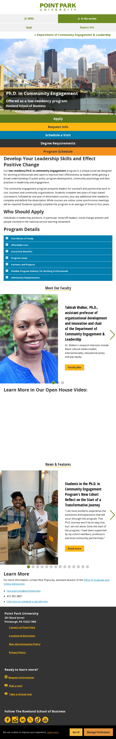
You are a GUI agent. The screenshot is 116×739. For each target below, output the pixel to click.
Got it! (76, 732)
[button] (53, 382)
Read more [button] (74, 548)
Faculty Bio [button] (74, 367)
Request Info (87, 27)
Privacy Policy (15, 652)
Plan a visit (13, 686)
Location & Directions (20, 635)
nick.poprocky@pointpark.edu (23, 591)
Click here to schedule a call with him (27, 601)
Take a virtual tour (18, 694)
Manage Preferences (98, 732)
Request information (21, 677)
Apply (29, 27)
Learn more (52, 732)
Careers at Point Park (20, 627)
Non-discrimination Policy (22, 644)
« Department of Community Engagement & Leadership (72, 35)
